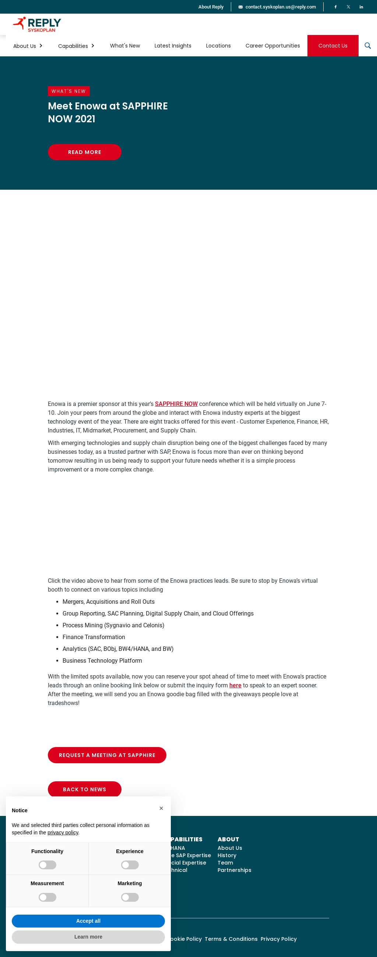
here (235, 685)
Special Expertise (183, 862)
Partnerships (234, 870)
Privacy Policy (279, 939)
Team (225, 862)
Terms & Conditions (231, 939)
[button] (28, 45)
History (227, 855)
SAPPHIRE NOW (176, 403)
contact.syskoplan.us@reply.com (281, 7)
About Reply (210, 7)
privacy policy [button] (62, 832)
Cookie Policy (184, 939)
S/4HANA (173, 848)
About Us (230, 848)
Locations (218, 45)
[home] (37, 24)
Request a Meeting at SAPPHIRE (107, 755)
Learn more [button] (88, 937)
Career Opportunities (273, 45)
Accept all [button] (88, 921)
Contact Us (333, 45)
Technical (174, 870)
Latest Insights (173, 45)
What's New (125, 45)
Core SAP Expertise (186, 855)
